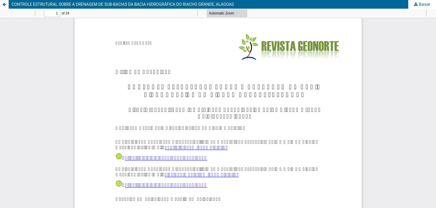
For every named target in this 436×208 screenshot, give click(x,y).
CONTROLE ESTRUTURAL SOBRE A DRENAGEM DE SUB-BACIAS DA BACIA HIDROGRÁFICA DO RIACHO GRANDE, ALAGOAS (123, 4)
